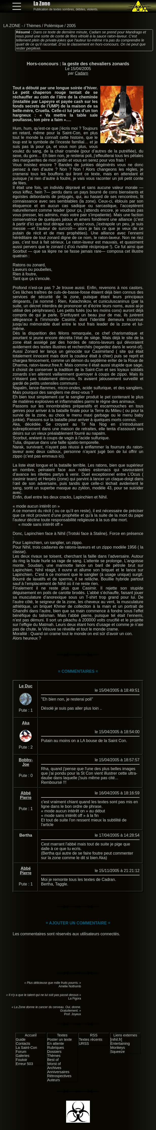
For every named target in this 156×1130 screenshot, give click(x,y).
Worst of (54, 1064)
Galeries (22, 1056)
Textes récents (90, 1039)
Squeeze (117, 1052)
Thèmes (33, 26)
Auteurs (53, 1080)
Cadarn (81, 73)
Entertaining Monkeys (120, 1045)
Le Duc (25, 686)
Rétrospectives (59, 1076)
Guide (20, 1039)
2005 (71, 26)
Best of (53, 1060)
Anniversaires (58, 1072)
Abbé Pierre (25, 795)
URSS (84, 1043)
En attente (55, 1043)
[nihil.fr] (116, 1039)
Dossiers (54, 1052)
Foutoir (21, 1060)
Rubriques (55, 1048)
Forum (21, 1052)
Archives (54, 1068)
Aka (25, 723)
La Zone (41, 3)
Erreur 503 (24, 1064)
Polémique (54, 26)
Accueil (30, 1035)
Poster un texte (59, 1039)
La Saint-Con (26, 1048)
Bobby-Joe (26, 762)
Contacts (23, 1043)
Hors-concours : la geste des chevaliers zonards (78, 63)
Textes (62, 1035)
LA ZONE (12, 26)
